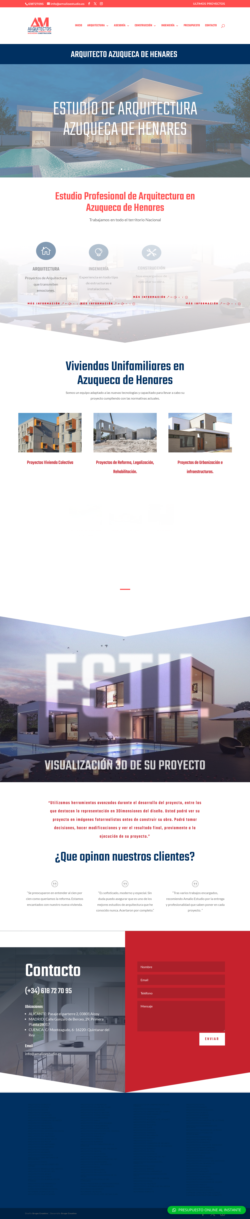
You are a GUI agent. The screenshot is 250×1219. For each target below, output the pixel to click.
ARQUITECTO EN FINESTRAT (41, 1136)
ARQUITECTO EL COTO (144, 1166)
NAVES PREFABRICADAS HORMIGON (98, 1186)
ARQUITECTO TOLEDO (38, 1149)
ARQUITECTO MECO (195, 1155)
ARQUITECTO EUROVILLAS (40, 1154)
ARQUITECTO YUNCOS (144, 1137)
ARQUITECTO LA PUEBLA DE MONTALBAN (199, 1133)
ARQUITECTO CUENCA (38, 1107)
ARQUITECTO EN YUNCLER (93, 1172)
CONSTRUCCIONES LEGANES (199, 1179)
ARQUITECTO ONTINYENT (93, 1133)
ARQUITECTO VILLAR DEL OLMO (96, 1107)
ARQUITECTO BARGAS (143, 1168)
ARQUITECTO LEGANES (39, 1112)
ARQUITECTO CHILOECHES (40, 1186)
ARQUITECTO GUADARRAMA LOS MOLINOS (201, 1126)
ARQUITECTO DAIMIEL (196, 1107)
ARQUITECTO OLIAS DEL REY (41, 1171)
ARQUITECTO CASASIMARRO (94, 1161)
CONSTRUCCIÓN (143, 26)
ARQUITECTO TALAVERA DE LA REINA (204, 1130)
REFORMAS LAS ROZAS (91, 1191)
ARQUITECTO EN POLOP (39, 1141)
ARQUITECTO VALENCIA (144, 1183)
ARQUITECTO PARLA (90, 1120)
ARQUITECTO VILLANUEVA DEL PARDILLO (148, 1162)
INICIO (78, 26)
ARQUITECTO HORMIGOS (198, 1142)
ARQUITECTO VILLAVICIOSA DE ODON (46, 1131)
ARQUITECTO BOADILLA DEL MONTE (45, 1168)
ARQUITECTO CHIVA (142, 1180)
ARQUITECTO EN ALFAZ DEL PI (42, 1139)
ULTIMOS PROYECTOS (209, 4)
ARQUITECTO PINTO (37, 1161)
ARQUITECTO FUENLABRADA (94, 1125)
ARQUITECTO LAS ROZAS (39, 1123)
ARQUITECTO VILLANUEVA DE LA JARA (204, 1181)
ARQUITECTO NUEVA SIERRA (41, 1194)
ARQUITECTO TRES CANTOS (199, 1158)
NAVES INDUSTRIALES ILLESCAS (42, 1188)
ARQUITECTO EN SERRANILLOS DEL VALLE (150, 1175)
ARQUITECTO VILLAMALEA (145, 1135)
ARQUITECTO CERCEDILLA (198, 1123)
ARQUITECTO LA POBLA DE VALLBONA (151, 1186)
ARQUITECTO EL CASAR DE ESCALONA (204, 1144)
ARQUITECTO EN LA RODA (93, 1153)
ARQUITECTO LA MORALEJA (94, 1104)
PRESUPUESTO (192, 26)
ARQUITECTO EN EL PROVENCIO (96, 1164)
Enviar (212, 1051)
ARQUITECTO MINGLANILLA (199, 1187)
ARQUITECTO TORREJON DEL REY (149, 1156)
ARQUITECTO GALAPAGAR (93, 1109)
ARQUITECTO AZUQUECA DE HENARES (151, 1119)
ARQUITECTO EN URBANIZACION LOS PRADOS (151, 1105)
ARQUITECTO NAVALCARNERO (200, 1147)
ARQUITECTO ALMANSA (92, 1141)
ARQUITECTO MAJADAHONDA (42, 1117)
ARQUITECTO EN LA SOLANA (199, 1109)
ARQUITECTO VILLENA (144, 1151)
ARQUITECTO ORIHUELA (92, 1136)
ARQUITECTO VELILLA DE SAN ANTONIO (205, 1160)
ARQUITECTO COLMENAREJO (94, 1117)
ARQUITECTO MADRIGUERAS (94, 1156)
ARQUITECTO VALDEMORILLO (200, 1163)
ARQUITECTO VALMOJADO (198, 1176)
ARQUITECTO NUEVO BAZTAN (95, 1112)
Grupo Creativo (40, 1213)
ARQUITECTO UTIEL (195, 1104)
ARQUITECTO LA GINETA (145, 1153)
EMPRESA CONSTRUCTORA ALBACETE (204, 1195)
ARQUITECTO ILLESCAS (144, 1130)
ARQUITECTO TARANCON (198, 1152)
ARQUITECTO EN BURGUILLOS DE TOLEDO (44, 1180)
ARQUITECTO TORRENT (92, 1139)
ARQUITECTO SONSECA (144, 1148)
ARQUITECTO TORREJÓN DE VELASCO (151, 1143)
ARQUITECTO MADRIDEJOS (199, 1136)
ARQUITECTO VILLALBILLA (198, 1166)
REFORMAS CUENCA (142, 1188)
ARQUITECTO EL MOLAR (144, 1159)
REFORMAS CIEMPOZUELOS (41, 1191)
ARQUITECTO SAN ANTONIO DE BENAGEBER (43, 1158)
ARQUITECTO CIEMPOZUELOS (95, 1128)
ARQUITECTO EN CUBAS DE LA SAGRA (151, 1178)
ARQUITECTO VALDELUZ (144, 1116)
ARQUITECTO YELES (142, 1140)
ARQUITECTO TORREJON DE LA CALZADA (152, 1145)
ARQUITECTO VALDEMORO (40, 1128)
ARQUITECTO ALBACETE (39, 1104)
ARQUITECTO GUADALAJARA (146, 1108)
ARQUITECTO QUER (142, 1127)
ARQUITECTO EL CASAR (197, 1117)
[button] (206, 1210)
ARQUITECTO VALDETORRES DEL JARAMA (43, 1165)
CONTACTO (211, 26)
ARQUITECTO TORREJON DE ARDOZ (45, 1120)
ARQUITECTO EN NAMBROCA (42, 1183)
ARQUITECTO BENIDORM (93, 1169)
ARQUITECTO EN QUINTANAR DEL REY (99, 1159)
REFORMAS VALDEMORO (92, 1188)
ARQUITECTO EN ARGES (39, 1174)
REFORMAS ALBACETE (143, 1191)
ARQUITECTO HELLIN (38, 1109)
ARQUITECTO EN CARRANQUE (147, 1171)
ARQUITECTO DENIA (90, 1167)
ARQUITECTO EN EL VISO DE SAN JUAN (99, 1194)
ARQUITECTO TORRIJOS (144, 1132)
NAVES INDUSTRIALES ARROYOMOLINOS (100, 1183)
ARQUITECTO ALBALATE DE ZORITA (203, 1174)
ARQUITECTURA (96, 26)
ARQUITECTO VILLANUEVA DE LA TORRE (205, 1120)
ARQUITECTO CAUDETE (197, 1112)
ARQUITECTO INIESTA (91, 1151)
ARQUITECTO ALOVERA (144, 1122)
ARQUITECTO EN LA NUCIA (40, 1133)
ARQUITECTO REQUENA (144, 1124)
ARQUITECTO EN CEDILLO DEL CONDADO (95, 1180)
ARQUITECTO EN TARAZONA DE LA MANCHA (97, 1145)
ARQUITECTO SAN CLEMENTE (200, 1189)
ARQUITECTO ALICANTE (39, 1152)
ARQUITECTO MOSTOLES (40, 1125)
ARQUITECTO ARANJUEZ (197, 1171)
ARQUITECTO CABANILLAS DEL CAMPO (151, 1111)
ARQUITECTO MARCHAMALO (146, 1114)
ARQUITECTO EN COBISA (39, 1176)
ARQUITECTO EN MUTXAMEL (42, 1144)
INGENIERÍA (168, 26)
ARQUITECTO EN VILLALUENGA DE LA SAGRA (98, 1176)
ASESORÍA (120, 26)
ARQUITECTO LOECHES (197, 1168)
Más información (44, 304)
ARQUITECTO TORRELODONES (95, 1115)
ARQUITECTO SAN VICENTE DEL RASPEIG (100, 1131)
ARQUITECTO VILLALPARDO (41, 1146)
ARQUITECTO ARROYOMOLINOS (201, 1150)
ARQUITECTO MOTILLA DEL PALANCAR (99, 1148)
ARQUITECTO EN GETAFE (40, 1115)
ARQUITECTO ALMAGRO (197, 1115)
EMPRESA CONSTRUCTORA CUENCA (203, 1192)
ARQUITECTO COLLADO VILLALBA (96, 1123)
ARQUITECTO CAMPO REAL (199, 1139)
